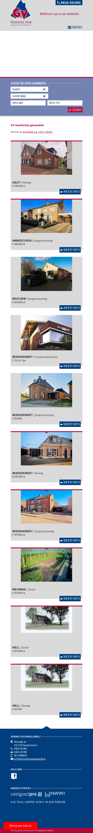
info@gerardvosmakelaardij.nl (29, 759)
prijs (41, 132)
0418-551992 (69, 2)
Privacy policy (17, 830)
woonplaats (30, 132)
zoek (75, 110)
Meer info (71, 191)
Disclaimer (29, 830)
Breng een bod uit (20, 825)
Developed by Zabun (44, 830)
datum (48, 132)
